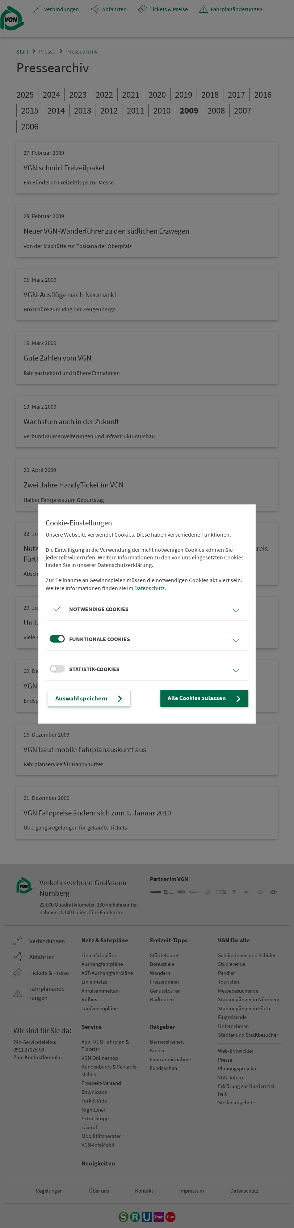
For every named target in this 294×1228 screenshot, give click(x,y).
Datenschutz (149, 588)
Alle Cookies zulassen (208, 698)
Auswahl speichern (86, 698)
